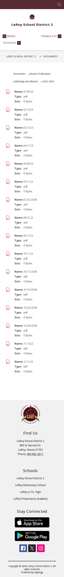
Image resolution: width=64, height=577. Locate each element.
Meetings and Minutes (26, 81)
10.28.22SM (30, 325)
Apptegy (38, 572)
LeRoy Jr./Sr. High (30, 492)
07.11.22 (28, 181)
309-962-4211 (35, 454)
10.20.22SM (30, 307)
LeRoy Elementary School (30, 485)
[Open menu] (9, 36)
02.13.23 (28, 109)
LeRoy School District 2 (21, 56)
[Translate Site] (50, 36)
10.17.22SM (30, 271)
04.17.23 (28, 145)
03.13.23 (28, 127)
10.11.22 (28, 253)
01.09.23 (28, 91)
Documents (50, 56)
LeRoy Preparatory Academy (30, 498)
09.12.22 (28, 235)
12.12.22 (28, 361)
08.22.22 (28, 217)
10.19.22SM (30, 289)
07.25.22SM (30, 199)
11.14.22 (28, 343)
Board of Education (40, 73)
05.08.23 (28, 163)
